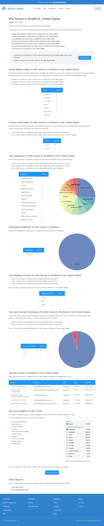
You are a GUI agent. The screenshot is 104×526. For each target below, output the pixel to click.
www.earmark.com (40, 395)
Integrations (52, 8)
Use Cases (37, 8)
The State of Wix (17, 487)
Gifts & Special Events (28, 202)
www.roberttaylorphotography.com (46, 390)
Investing (6, 506)
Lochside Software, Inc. (11, 520)
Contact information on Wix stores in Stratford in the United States (35, 36)
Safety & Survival (27, 188)
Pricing (60, 8)
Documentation (33, 506)
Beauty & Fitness (27, 219)
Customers (57, 510)
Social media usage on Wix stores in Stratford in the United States (35, 34)
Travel (23, 213)
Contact (67, 8)
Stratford (66, 386)
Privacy (81, 503)
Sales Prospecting (9, 503)
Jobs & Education (27, 182)
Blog (55, 514)
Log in (98, 8)
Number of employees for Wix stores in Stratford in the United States (36, 41)
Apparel (24, 185)
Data (44, 8)
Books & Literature (27, 209)
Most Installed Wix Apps (20, 490)
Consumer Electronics (28, 206)
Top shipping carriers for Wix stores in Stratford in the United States (35, 43)
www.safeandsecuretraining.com (45, 403)
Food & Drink (25, 192)
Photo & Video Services (29, 216)
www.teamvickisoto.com (42, 386)
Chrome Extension (59, 2)
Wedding (24, 199)
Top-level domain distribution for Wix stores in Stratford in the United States (38, 46)
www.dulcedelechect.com (43, 400)
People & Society (27, 178)
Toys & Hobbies (26, 195)
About (56, 503)
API (4, 514)
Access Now (84, 58)
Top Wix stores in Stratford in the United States (28, 48)
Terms (81, 506)
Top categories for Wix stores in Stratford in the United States (33, 39)
